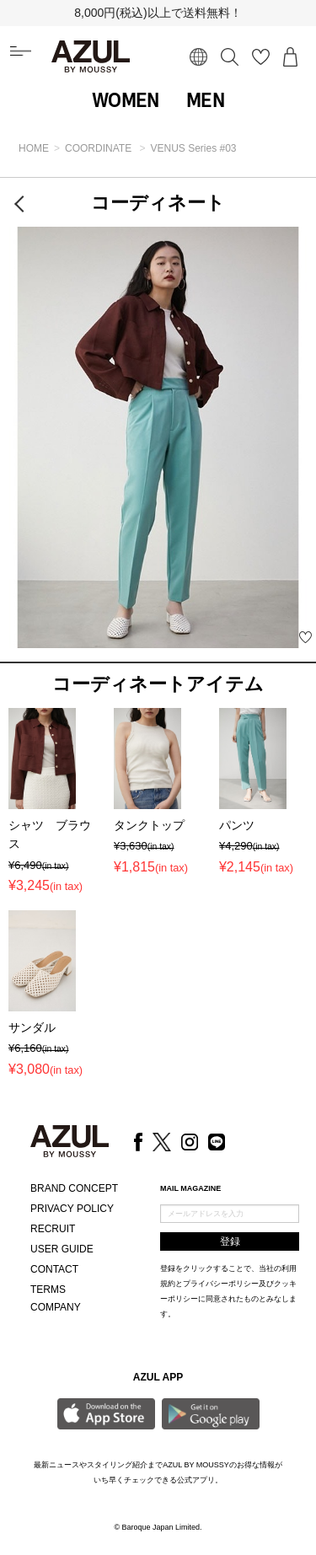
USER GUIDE (62, 1249)
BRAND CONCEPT (74, 1188)
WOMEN (125, 100)
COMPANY (55, 1307)
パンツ (236, 825)
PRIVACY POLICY (72, 1209)
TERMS (48, 1289)
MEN (205, 100)
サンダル (32, 1027)
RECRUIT (52, 1229)
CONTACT (54, 1269)
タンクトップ (149, 825)
